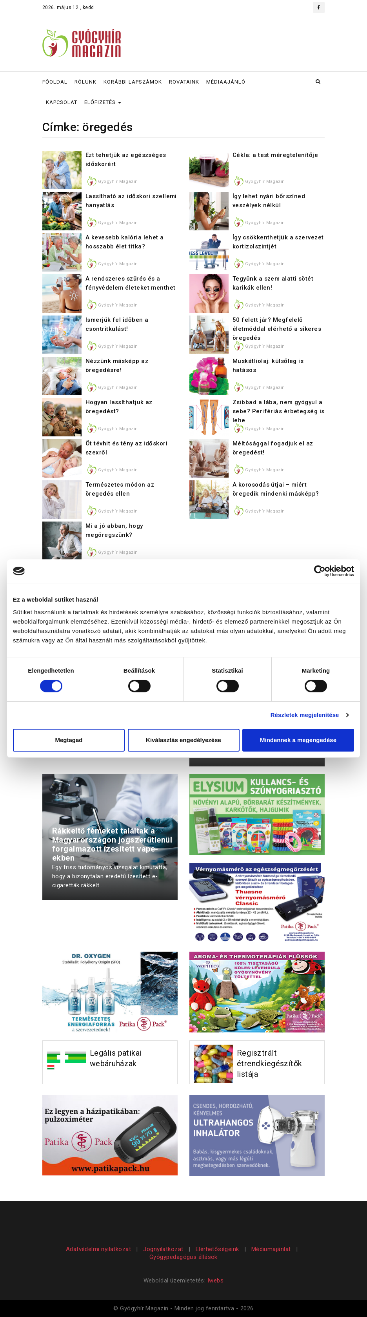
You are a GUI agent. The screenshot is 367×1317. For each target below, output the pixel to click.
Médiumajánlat (271, 1249)
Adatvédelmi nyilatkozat (99, 1249)
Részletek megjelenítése (305, 714)
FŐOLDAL (54, 82)
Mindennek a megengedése (298, 740)
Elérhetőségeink (217, 1249)
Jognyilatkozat (163, 1249)
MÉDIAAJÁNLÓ (225, 82)
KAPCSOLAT (61, 102)
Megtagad (68, 740)
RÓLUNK (85, 82)
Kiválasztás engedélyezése (183, 740)
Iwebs (215, 1280)
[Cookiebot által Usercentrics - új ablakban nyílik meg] (319, 571)
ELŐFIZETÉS (102, 102)
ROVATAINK (184, 82)
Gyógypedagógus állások (183, 1256)
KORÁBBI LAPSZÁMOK (133, 82)
